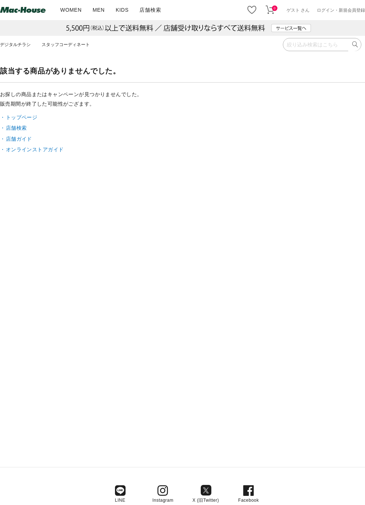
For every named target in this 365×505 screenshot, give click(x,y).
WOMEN (71, 10)
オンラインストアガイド (35, 149)
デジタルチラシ (15, 44)
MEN (99, 10)
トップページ (22, 117)
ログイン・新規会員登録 (341, 10)
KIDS (122, 10)
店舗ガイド (19, 139)
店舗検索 (150, 10)
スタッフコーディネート (66, 44)
